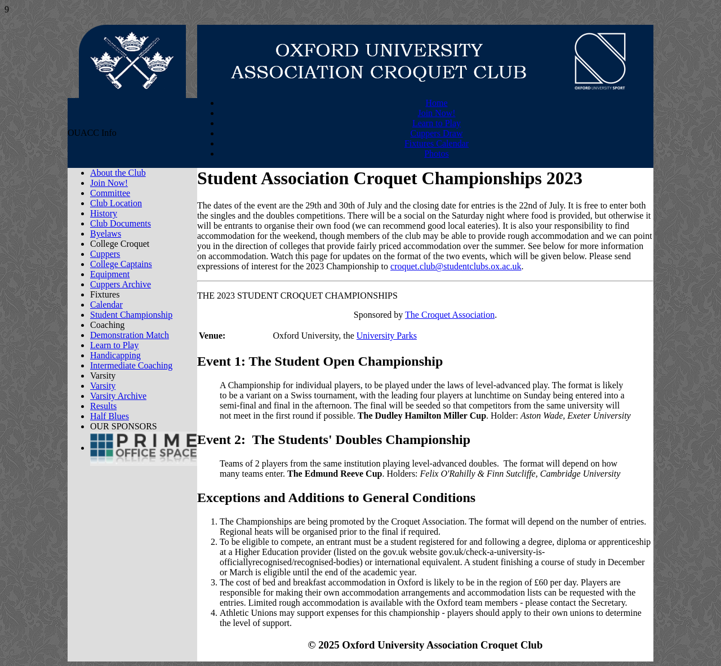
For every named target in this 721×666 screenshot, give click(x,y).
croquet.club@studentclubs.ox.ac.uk (455, 266)
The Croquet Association (450, 314)
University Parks (387, 335)
